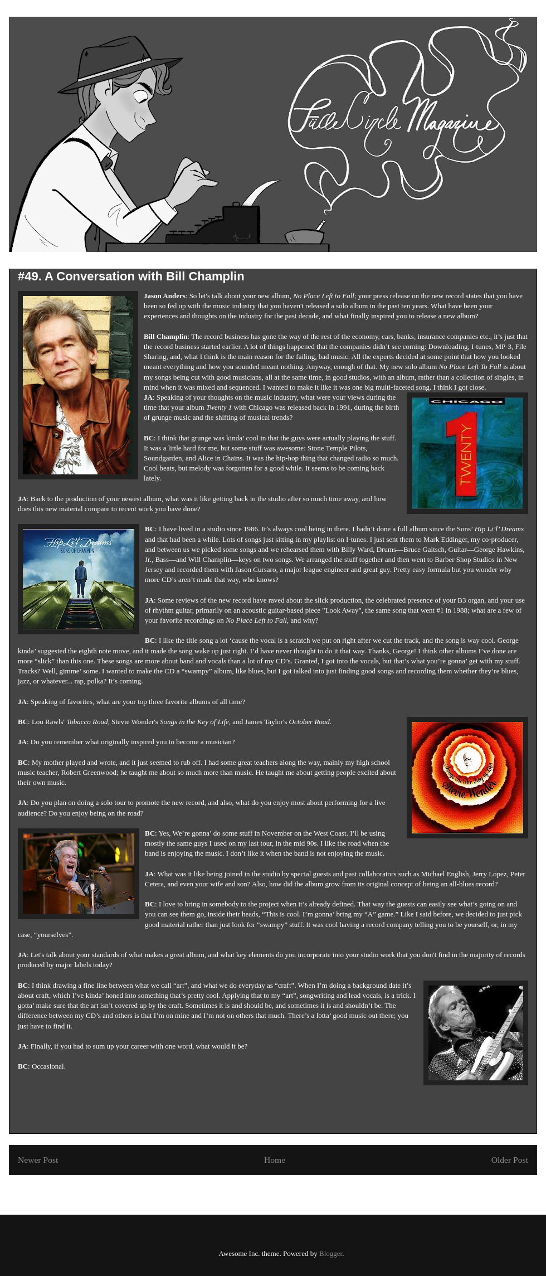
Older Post (509, 1160)
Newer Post (38, 1160)
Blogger (330, 1253)
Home (274, 1160)
